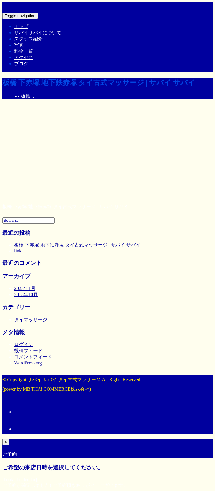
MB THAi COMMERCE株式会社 (56, 389)
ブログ (21, 63)
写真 (19, 45)
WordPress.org (28, 362)
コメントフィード (33, 356)
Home (8, 96)
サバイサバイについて (37, 32)
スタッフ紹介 (28, 38)
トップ (21, 26)
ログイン (23, 344)
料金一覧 (23, 51)
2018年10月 (26, 294)
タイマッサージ (30, 319)
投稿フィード (28, 350)
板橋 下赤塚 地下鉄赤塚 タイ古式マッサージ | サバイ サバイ (77, 244)
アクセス (23, 57)
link (18, 250)
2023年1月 (24, 288)
